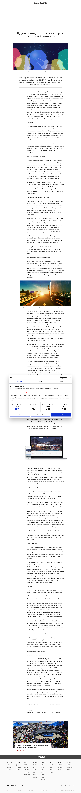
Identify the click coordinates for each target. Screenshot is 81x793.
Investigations (18, 767)
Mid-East (25, 764)
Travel (42, 767)
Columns (68, 764)
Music (51, 765)
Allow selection (40, 414)
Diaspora (17, 770)
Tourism (45, 7)
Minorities (18, 769)
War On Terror (10, 767)
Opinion (69, 762)
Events (51, 767)
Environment (43, 765)
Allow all (61, 414)
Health (42, 764)
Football (60, 764)
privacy (19, 790)
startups (38, 712)
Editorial (68, 769)
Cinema (51, 764)
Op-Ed (68, 765)
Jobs (8, 790)
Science (42, 772)
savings (58, 712)
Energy (34, 7)
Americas (26, 767)
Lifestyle (43, 762)
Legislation (9, 765)
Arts (51, 762)
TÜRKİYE (18, 762)
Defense (55, 7)
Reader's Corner (70, 767)
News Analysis (10, 770)
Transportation (63, 7)
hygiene (53, 712)
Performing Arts (53, 770)
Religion (42, 774)
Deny (20, 414)
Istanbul (17, 764)
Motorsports (60, 767)
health (48, 712)
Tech (50, 7)
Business (14, 7)
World (26, 762)
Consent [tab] (19, 381)
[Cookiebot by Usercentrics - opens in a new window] (61, 377)
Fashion (42, 770)
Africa (25, 770)
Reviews (51, 772)
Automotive (21, 7)
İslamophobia (27, 774)
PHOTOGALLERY (22, 750)
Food (42, 769)
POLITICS (9, 762)
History (42, 775)
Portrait (51, 769)
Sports (60, 762)
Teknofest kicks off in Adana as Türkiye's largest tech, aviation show (32, 746)
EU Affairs (9, 769)
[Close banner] (70, 377)
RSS (56, 790)
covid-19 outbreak (30, 712)
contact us (44, 790)
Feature (42, 777)
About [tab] (61, 381)
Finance (40, 7)
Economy (28, 7)
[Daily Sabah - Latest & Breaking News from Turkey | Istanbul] (40, 3)
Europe (25, 765)
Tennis (59, 769)
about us (31, 790)
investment (43, 712)
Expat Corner (43, 779)
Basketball (60, 765)
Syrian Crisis (26, 772)
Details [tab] (40, 381)
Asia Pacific (26, 769)
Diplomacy (9, 764)
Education (18, 765)
